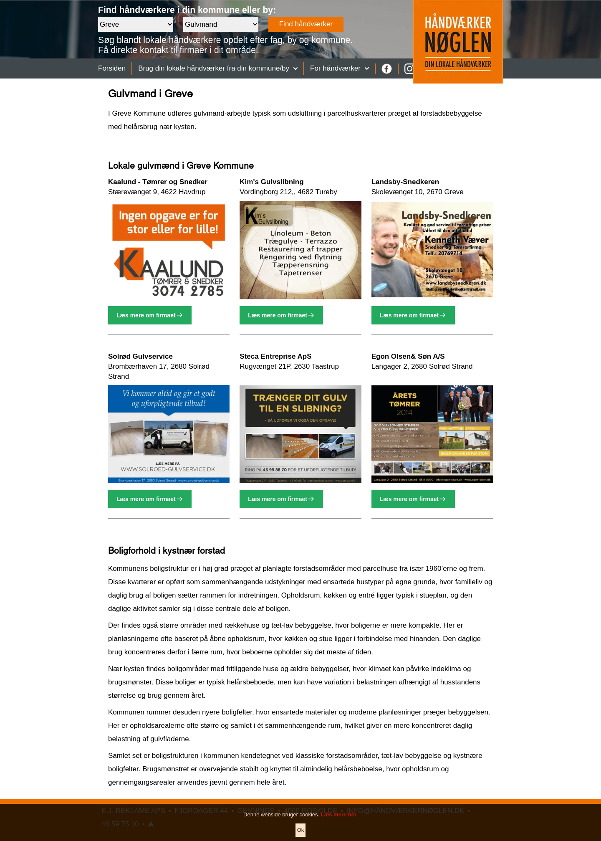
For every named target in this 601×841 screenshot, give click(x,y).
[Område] (135, 24)
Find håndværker (306, 24)
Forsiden (112, 68)
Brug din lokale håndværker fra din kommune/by (218, 68)
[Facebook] (386, 68)
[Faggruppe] (220, 24)
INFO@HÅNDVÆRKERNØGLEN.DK (406, 811)
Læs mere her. (339, 823)
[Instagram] (409, 68)
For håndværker (339, 68)
